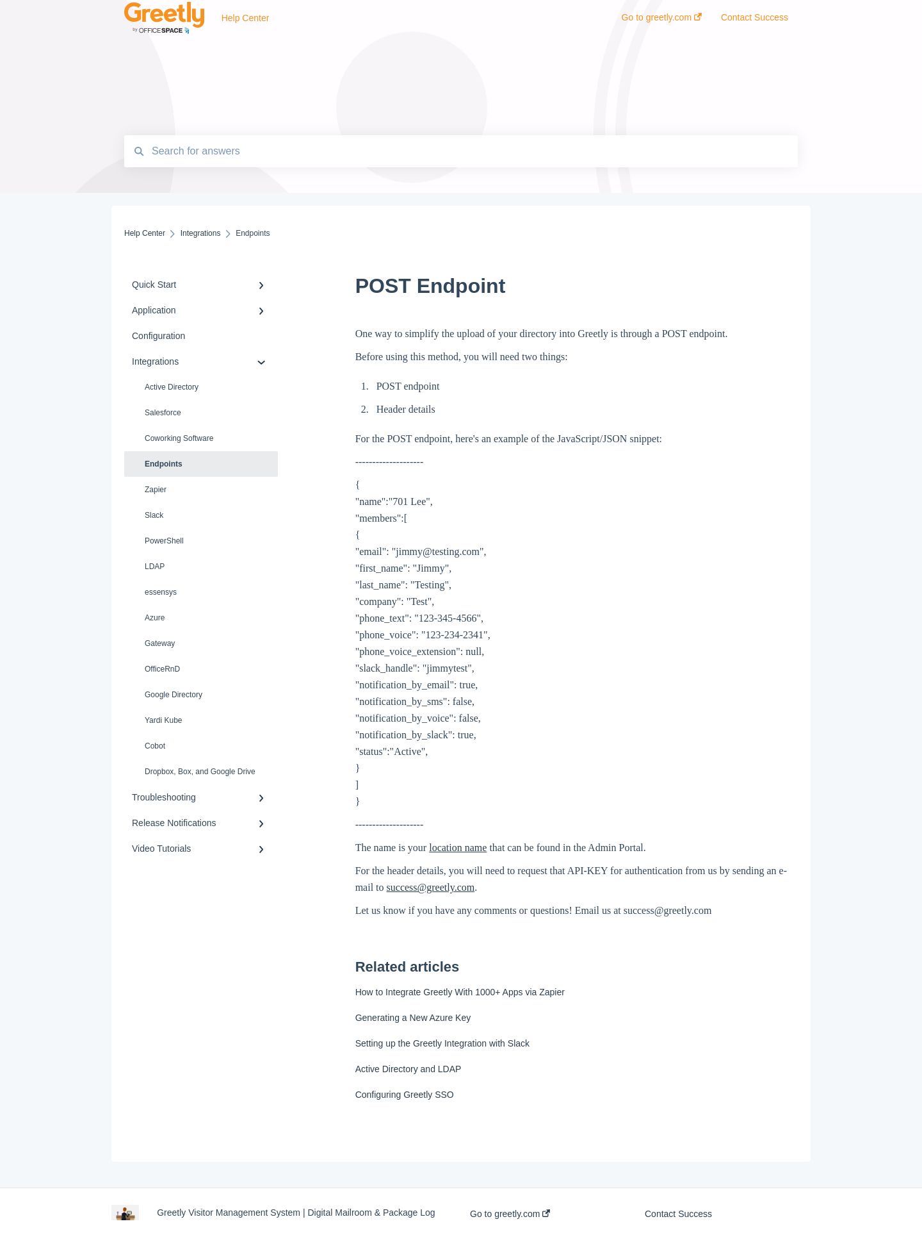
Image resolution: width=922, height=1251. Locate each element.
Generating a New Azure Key (413, 1018)
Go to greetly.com (510, 1214)
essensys (161, 592)
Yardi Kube (163, 720)
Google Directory (173, 694)
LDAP (155, 566)
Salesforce (163, 412)
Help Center (246, 18)
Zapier (155, 489)
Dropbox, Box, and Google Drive (200, 771)
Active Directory (171, 387)
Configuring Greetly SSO (404, 1094)
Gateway (160, 643)
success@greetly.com (431, 887)
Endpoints (163, 464)
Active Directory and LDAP (408, 1069)
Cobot (155, 745)
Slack (154, 515)
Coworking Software (179, 438)
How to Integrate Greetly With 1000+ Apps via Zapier (460, 992)
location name (458, 847)
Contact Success (678, 1214)
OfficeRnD (162, 669)
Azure (155, 617)
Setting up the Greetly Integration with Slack (442, 1043)
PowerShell (164, 540)
